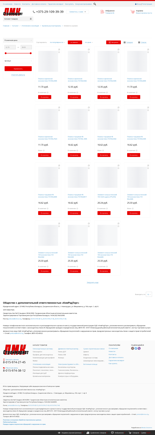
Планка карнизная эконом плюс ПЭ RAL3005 (47, 80)
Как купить (69, 4)
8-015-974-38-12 (36, 319)
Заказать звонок (11, 359)
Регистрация (147, 4)
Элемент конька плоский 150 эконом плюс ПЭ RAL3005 (137, 197)
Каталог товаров (17, 19)
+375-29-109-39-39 (50, 11)
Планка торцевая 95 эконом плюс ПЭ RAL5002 (106, 138)
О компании (7, 4)
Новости (17, 4)
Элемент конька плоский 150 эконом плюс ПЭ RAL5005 (77, 255)
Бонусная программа (83, 4)
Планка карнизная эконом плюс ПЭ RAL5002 (77, 80)
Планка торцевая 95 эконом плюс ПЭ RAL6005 (47, 196)
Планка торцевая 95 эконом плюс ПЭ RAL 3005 (77, 138)
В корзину (45, 97)
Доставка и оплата (39, 4)
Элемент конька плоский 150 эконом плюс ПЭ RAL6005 (107, 255)
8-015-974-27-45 (48, 319)
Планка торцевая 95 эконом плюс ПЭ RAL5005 (136, 138)
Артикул (18, 61)
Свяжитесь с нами (77, 12)
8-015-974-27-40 (60, 319)
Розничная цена (18, 40)
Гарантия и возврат (55, 4)
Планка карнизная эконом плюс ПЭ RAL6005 (136, 80)
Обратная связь (10, 368)
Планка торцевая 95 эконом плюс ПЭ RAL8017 (77, 196)
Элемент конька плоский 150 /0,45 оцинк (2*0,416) (107, 196)
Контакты (26, 4)
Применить (18, 69)
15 (149, 294)
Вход (139, 4)
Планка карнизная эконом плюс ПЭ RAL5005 (106, 80)
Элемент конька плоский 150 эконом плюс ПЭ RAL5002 (48, 255)
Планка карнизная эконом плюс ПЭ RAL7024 (47, 138)
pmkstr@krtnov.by (15, 319)
